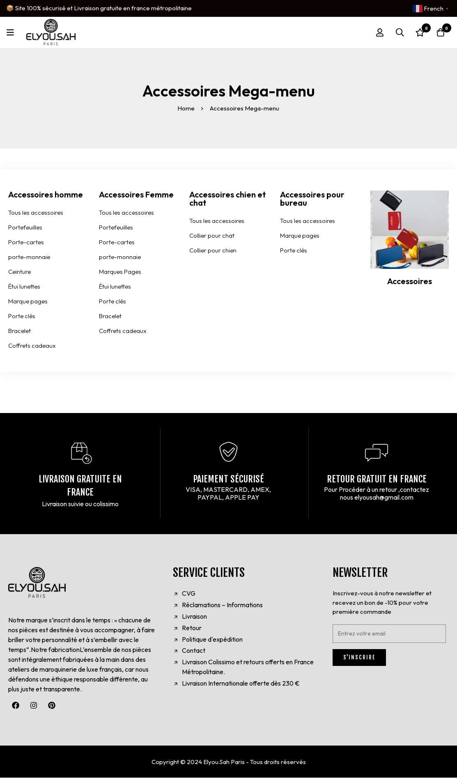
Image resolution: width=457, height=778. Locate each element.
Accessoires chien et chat (227, 198)
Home (186, 108)
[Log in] (378, 32)
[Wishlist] (419, 32)
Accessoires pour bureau (312, 198)
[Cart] (440, 32)
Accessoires (409, 281)
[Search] (399, 32)
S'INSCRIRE (359, 657)
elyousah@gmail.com (383, 497)
